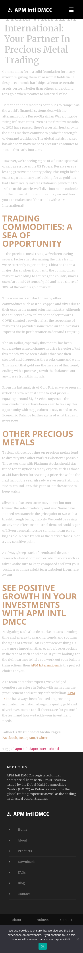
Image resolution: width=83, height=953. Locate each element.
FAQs (22, 872)
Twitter (42, 738)
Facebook (9, 738)
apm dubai (23, 749)
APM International (45, 665)
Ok (42, 946)
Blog (21, 883)
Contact (24, 894)
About (22, 840)
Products (25, 851)
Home (22, 830)
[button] (71, 10)
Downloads (26, 862)
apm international (45, 749)
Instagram (27, 738)
